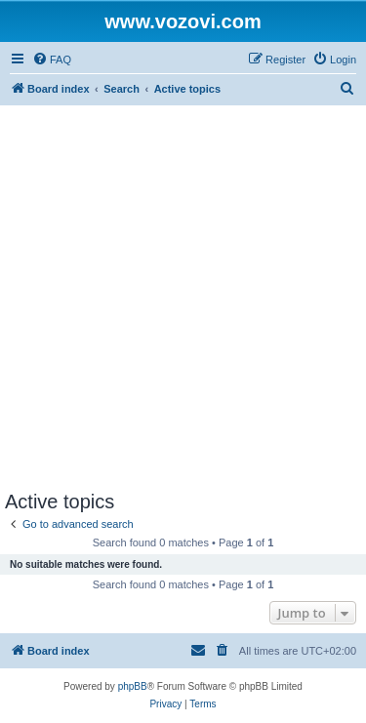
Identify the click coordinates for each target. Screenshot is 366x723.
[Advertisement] (183, 298)
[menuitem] (51, 59)
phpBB (132, 686)
